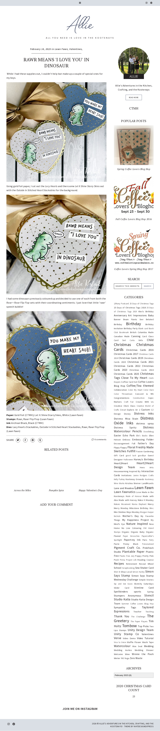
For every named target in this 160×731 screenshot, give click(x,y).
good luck (131, 455)
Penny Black (130, 544)
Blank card (143, 328)
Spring (150, 591)
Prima (122, 560)
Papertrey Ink (132, 539)
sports (137, 591)
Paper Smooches (131, 536)
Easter (117, 435)
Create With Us (145, 401)
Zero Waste (136, 658)
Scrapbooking (128, 568)
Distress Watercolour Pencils (134, 429)
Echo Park (129, 435)
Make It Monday (146, 500)
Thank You (121, 616)
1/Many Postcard (121, 303)
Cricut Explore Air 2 (130, 409)
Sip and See (120, 583)
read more (134, 97)
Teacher (137, 611)
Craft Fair (129, 402)
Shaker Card (147, 567)
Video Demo (129, 638)
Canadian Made (122, 336)
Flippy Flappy (120, 447)
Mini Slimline (120, 512)
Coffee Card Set (129, 382)
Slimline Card (144, 587)
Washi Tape (148, 642)
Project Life (131, 560)
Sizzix (130, 583)
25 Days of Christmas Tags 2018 (130, 307)
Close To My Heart (134, 378)
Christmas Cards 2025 (126, 373)
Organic (125, 532)
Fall (133, 443)
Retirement (131, 563)
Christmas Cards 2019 (131, 358)
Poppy (138, 556)
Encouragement (121, 443)
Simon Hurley (138, 572)
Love (138, 492)
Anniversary (120, 315)
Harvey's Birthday (144, 459)
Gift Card (119, 455)
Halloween (128, 459)
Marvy (151, 504)
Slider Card (121, 587)
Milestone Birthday (138, 508)
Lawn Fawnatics (124, 492)
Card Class (148, 336)
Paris (144, 539)
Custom (145, 409)
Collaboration (120, 389)
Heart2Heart (121, 463)
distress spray (145, 423)
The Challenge (138, 616)
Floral (131, 447)
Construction (139, 398)
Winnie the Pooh (143, 654)
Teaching (150, 611)
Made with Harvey (128, 500)
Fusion (139, 451)
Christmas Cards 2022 (127, 365)
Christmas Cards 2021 (141, 361)
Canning (135, 336)
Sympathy (119, 607)
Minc (152, 508)
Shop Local (126, 571)
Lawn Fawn (61, 49)
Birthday (133, 323)
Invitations (126, 475)
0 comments (99, 439)
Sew (137, 567)
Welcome (118, 654)
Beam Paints (130, 319)
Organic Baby (138, 532)
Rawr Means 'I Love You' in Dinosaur (56, 62)
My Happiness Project (135, 519)
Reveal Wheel (146, 563)
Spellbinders (121, 591)
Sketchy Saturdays (144, 583)
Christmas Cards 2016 (140, 349)
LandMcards (148, 483)
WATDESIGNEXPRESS (144, 726)
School (118, 567)
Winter (117, 658)
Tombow (129, 625)
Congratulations (122, 398)
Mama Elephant (139, 504)
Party (151, 540)
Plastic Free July (127, 556)
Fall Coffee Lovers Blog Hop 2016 (134, 219)
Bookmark (124, 332)
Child (150, 340)
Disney (127, 413)
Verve (117, 638)
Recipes (119, 563)
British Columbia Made (142, 332)
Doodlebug (149, 431)
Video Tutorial (145, 638)
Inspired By (134, 471)
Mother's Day (130, 516)
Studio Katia (122, 599)
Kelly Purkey (119, 479)
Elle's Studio (142, 435)
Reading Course (146, 559)
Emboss (126, 439)
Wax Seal (137, 646)
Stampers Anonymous (127, 595)
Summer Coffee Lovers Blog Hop (138, 603)
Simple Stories (146, 579)
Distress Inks (144, 413)
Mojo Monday (133, 512)
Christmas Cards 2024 (141, 370)
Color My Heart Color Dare (141, 390)
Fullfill (131, 451)
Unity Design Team (141, 630)
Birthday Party (131, 328)
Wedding (149, 646)
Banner (117, 319)
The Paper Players (139, 621)
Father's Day (146, 443)
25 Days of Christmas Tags (142, 303)
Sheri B (117, 572)
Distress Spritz (125, 427)
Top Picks (143, 626)
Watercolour (122, 646)
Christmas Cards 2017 (126, 353)
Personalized (148, 544)
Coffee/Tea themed (140, 386)
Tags (133, 607)
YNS (122, 658)
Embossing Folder (143, 439)
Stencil (149, 595)
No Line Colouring (131, 528)
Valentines (75, 49)
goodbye (142, 455)
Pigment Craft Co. (127, 548)
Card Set (120, 340)
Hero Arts (147, 467)
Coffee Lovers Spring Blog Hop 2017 (133, 269)
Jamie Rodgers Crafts (143, 475)
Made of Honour (134, 496)
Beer (141, 319)
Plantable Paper (133, 551)
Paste (117, 544)
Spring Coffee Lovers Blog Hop (133, 169)
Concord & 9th (144, 393)
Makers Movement (122, 504)
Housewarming (121, 471)
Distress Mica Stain (126, 418)
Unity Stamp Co (126, 634)
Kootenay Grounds (135, 479)
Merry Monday (121, 508)
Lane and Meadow (124, 488)
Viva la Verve (120, 642)
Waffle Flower (134, 642)
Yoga (127, 658)
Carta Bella (136, 340)
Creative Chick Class (124, 405)
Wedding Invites (123, 650)
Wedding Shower (144, 650)
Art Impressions (137, 315)
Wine (127, 654)
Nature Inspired (137, 524)
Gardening (148, 451)
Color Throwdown (123, 394)
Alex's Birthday (146, 311)
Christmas (122, 344)
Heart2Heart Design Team (134, 465)
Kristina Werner (133, 483)
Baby (151, 315)
